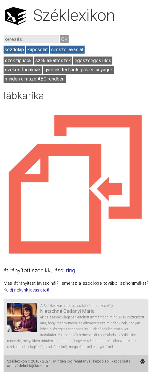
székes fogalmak (23, 70)
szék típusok (18, 60)
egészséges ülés (93, 60)
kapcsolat (38, 49)
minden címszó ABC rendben (34, 79)
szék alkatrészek (53, 60)
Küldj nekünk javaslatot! (26, 290)
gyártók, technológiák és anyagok (78, 70)
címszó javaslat (67, 49)
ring (70, 270)
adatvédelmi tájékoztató (27, 365)
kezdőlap (14, 49)
